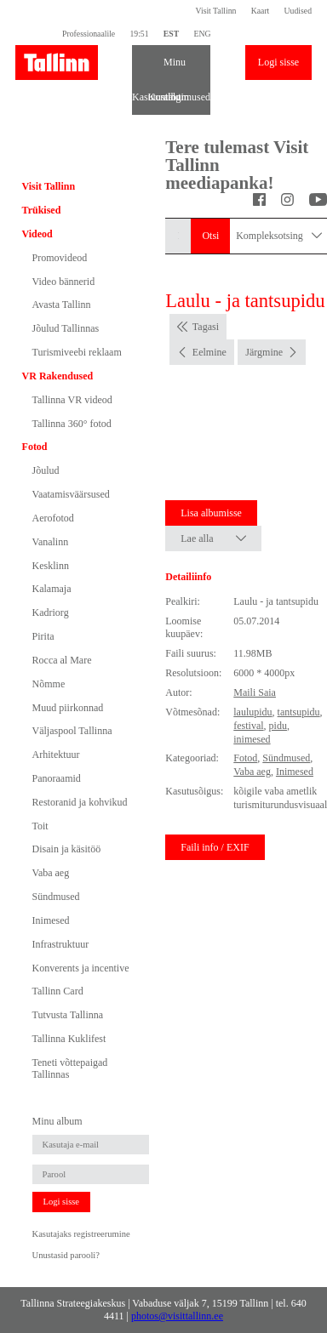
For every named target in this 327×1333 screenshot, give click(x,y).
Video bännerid (63, 282)
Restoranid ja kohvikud (80, 802)
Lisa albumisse (211, 513)
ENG (201, 33)
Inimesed (51, 920)
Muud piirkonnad (68, 708)
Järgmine (264, 352)
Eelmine (209, 352)
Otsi (210, 236)
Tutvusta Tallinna (68, 1015)
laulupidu (252, 712)
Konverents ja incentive (80, 968)
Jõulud (46, 470)
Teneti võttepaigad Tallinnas (70, 1068)
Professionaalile (88, 33)
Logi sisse (278, 62)
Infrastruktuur (60, 944)
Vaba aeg (51, 873)
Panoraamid (56, 778)
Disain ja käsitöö (66, 849)
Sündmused (56, 897)
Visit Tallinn (216, 10)
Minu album (171, 68)
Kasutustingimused (139, 97)
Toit (40, 826)
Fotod (35, 447)
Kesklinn (50, 566)
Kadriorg (50, 612)
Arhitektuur (56, 754)
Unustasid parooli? (66, 1255)
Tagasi (205, 327)
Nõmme (49, 684)
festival (248, 726)
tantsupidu (299, 712)
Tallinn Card (57, 991)
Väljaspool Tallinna (72, 731)
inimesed (251, 739)
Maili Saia (254, 692)
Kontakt (156, 97)
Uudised (298, 10)
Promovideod (60, 258)
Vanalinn (50, 542)
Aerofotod (53, 518)
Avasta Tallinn (61, 304)
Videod (37, 234)
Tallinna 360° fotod (72, 424)
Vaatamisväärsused (71, 494)
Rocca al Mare (62, 660)
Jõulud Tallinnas (66, 328)
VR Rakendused (58, 376)
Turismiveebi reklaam (77, 352)
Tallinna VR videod (72, 400)
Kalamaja (52, 589)
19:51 (138, 33)
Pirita (43, 636)
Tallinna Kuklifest (69, 1039)
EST (171, 33)
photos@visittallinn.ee (177, 1316)
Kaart (260, 10)
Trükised (41, 210)
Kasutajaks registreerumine (81, 1234)
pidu (278, 726)
